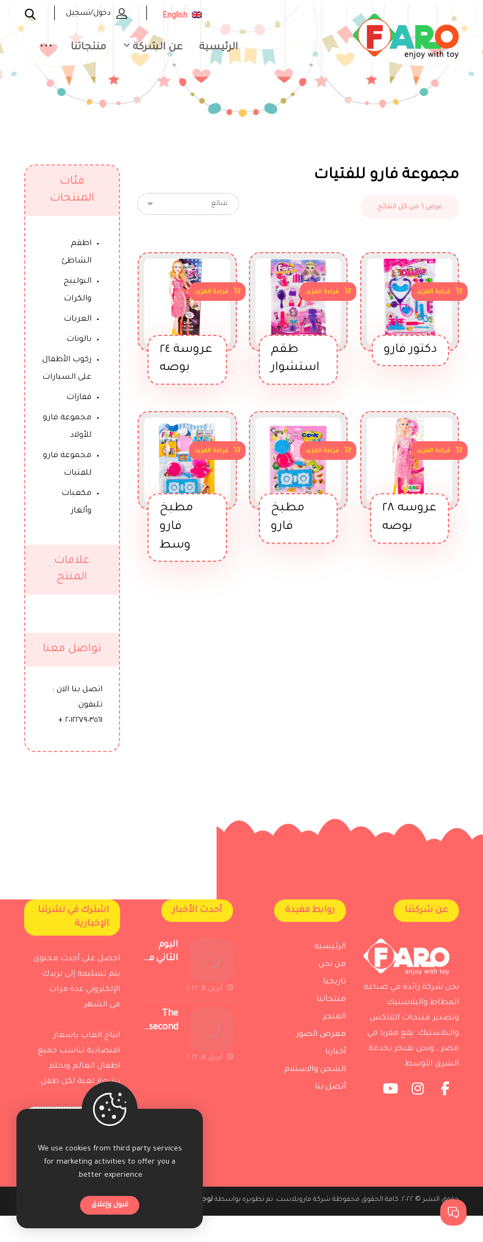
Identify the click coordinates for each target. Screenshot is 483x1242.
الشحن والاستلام (315, 1076)
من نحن (332, 971)
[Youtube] (390, 1111)
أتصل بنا (330, 1094)
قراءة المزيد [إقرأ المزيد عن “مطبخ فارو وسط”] (211, 452)
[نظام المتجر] (188, 204)
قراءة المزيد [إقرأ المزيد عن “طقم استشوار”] (322, 294)
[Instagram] (417, 1111)
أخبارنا (335, 1059)
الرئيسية (330, 953)
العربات (78, 319)
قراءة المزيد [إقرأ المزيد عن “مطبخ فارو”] (322, 452)
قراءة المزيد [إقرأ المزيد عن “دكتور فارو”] (433, 294)
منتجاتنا (331, 1006)
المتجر (334, 1023)
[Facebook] (445, 1111)
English (182, 16)
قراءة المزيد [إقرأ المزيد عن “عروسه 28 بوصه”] (433, 452)
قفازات (79, 398)
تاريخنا (334, 988)
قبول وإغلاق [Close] (109, 1205)
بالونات (79, 339)
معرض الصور (321, 1041)
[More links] (46, 50)
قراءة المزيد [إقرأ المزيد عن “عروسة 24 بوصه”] (211, 294)
